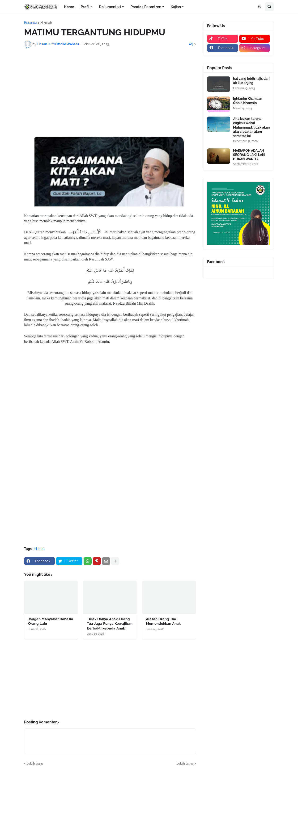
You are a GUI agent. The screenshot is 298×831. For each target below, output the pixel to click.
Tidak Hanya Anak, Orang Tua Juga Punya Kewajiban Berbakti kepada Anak (109, 623)
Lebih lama (185, 763)
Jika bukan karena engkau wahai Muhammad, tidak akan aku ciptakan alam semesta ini (251, 127)
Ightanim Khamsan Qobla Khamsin (247, 101)
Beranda (30, 22)
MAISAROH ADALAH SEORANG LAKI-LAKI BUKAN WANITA (249, 155)
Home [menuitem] (69, 7)
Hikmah (46, 22)
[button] (260, 6)
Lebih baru (34, 763)
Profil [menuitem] (85, 7)
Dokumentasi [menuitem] (110, 7)
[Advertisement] (110, 87)
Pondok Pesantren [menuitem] (146, 7)
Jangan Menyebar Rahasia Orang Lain (50, 621)
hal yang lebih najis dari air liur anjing (251, 81)
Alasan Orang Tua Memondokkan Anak (163, 621)
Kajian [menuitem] (176, 7)
